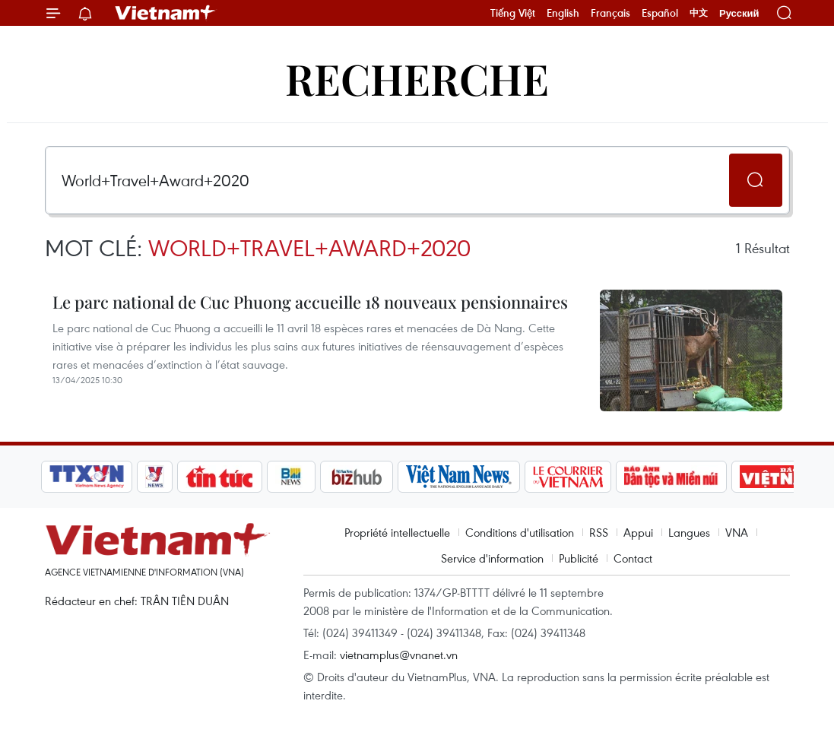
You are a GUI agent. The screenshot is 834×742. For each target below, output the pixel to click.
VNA (736, 532)
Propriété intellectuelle (397, 532)
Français (610, 13)
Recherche (417, 77)
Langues (689, 532)
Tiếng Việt (512, 13)
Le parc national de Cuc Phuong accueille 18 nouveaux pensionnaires (310, 301)
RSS (598, 532)
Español (660, 13)
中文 (699, 13)
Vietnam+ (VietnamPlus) (166, 13)
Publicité (578, 558)
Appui (638, 532)
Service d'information (492, 558)
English (563, 13)
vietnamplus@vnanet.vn (399, 654)
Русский (739, 13)
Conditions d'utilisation (519, 532)
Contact (633, 558)
